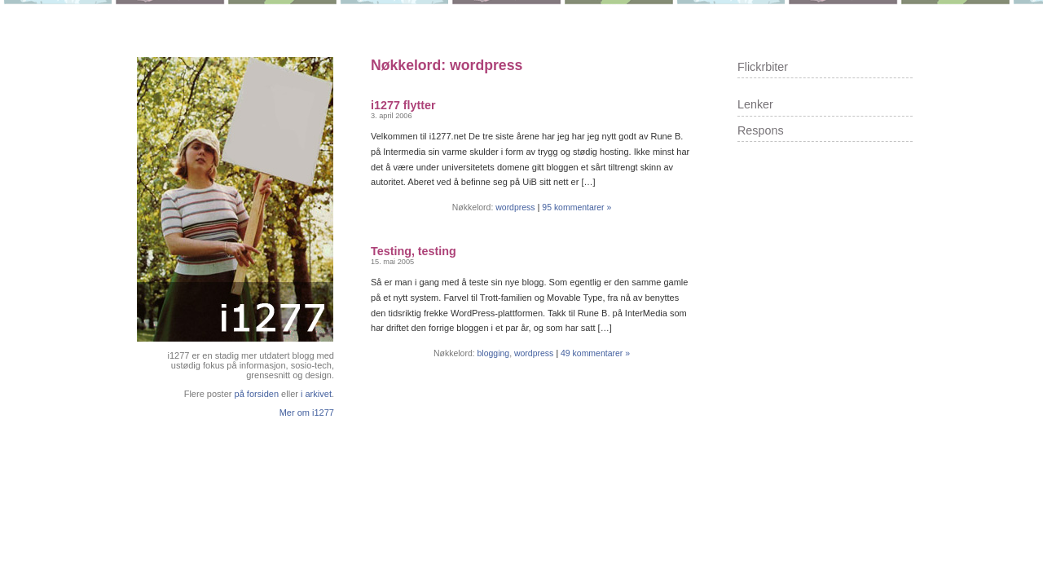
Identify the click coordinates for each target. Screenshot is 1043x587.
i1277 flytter (403, 105)
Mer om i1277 (306, 412)
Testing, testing (413, 251)
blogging (493, 353)
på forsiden (257, 394)
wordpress (515, 207)
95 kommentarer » (576, 207)
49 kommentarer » (595, 353)
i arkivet (316, 394)
